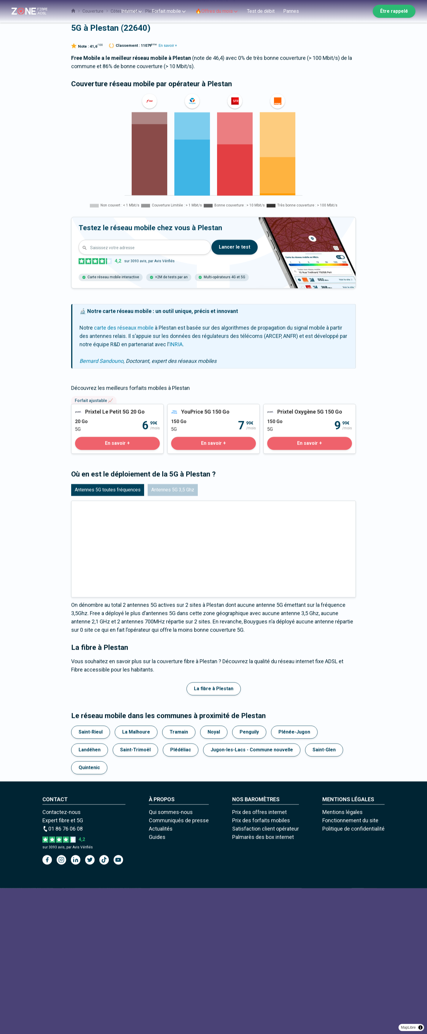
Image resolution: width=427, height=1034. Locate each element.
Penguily (249, 878)
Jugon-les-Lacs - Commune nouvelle (252, 895)
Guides (157, 983)
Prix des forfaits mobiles (261, 966)
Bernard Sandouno (101, 507)
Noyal (214, 878)
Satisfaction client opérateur (265, 974)
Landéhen (90, 895)
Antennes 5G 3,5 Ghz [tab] (172, 635)
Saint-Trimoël (135, 895)
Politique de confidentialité (353, 974)
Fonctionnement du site (350, 966)
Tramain (179, 878)
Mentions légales (342, 958)
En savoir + (168, 191)
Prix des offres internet (259, 958)
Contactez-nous (61, 958)
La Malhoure (136, 878)
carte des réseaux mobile (124, 473)
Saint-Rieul (91, 878)
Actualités (161, 974)
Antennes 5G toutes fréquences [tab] (108, 635)
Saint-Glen (324, 895)
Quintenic (89, 913)
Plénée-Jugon (294, 878)
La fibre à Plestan (213, 834)
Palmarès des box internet (263, 983)
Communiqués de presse (179, 966)
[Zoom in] (409, 32)
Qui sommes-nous (171, 958)
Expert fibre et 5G (62, 966)
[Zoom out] (409, 41)
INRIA (176, 490)
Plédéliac (180, 895)
